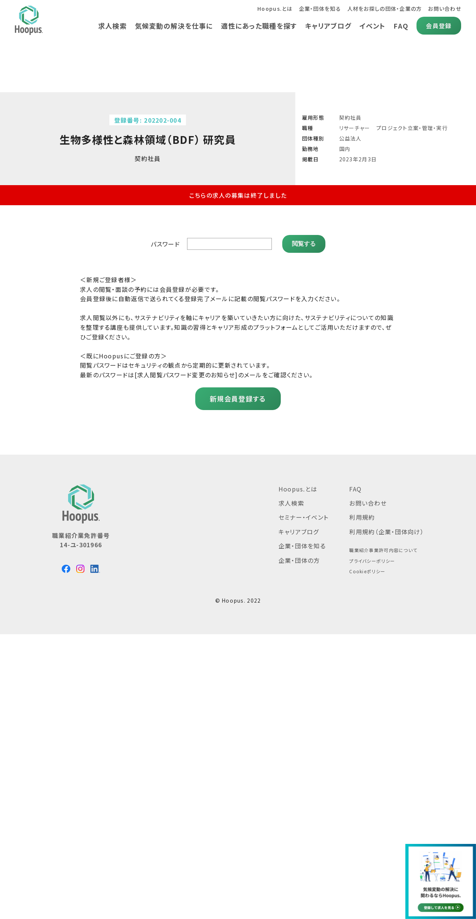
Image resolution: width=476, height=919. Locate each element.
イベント (373, 25)
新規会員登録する (238, 399)
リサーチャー (354, 128)
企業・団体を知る (320, 8)
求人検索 (112, 25)
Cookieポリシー (367, 572)
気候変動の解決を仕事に (174, 25)
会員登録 (438, 25)
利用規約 (362, 517)
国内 (345, 148)
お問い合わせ (444, 8)
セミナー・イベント (304, 517)
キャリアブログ (328, 25)
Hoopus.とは (275, 8)
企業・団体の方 (299, 560)
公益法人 (350, 138)
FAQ (400, 25)
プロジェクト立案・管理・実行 (412, 128)
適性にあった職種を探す (259, 25)
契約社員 (350, 117)
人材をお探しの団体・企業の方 (384, 8)
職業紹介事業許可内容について (383, 550)
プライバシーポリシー (372, 561)
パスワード (165, 244)
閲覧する (304, 244)
